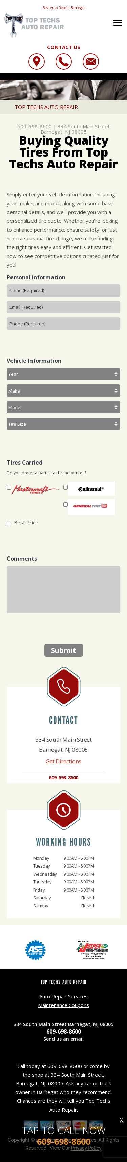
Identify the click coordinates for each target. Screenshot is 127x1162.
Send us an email (63, 1039)
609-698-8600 (34, 126)
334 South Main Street (84, 126)
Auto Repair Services (63, 996)
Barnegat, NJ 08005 (64, 131)
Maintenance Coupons (63, 1005)
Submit (63, 650)
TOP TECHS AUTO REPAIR (46, 106)
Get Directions (63, 761)
